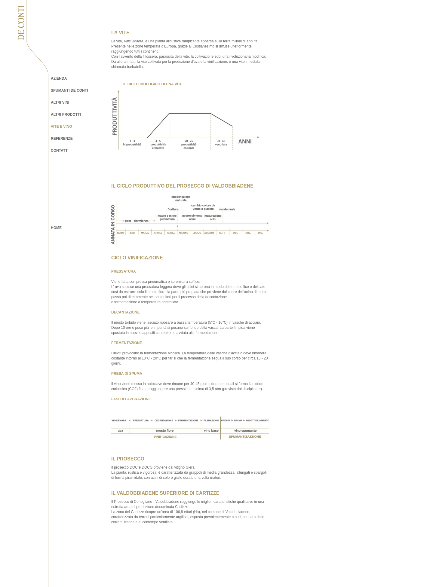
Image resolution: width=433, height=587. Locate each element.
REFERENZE (62, 138)
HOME (56, 228)
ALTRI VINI (60, 102)
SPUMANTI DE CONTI (69, 90)
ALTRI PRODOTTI (66, 114)
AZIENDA (59, 78)
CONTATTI (60, 150)
